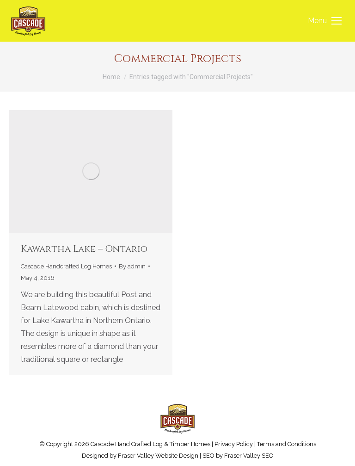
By (132, 266)
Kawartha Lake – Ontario (84, 248)
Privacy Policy (233, 444)
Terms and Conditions (286, 444)
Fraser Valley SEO (249, 455)
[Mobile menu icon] (325, 21)
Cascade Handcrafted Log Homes (66, 266)
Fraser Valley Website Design (158, 455)
